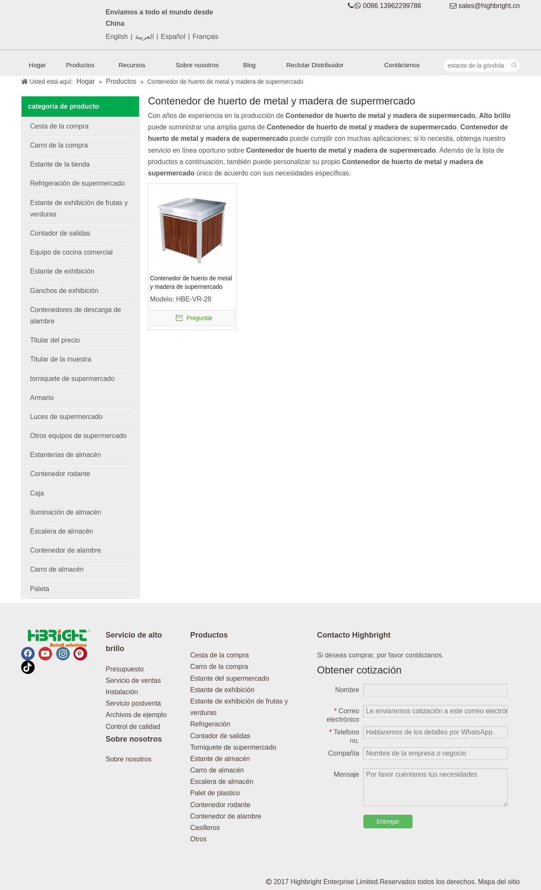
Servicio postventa (133, 703)
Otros (198, 839)
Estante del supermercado (229, 678)
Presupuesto (125, 669)
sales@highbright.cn (489, 5)
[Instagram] (63, 653)
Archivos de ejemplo (136, 714)
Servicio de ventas (133, 680)
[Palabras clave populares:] (513, 65)
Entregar (388, 821)
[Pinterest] (80, 653)
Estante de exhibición (222, 689)
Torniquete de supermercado (233, 747)
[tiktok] (28, 667)
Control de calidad (133, 726)
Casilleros (205, 827)
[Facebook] (28, 653)
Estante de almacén (220, 758)
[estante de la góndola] (476, 65)
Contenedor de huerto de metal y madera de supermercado (191, 282)
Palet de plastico (215, 793)
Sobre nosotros (129, 759)
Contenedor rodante (220, 804)
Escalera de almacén (221, 781)
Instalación (122, 692)
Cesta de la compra (219, 655)
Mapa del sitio (499, 881)
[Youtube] (45, 653)
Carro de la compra (219, 666)
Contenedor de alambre (225, 816)
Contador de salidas (220, 735)
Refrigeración (210, 724)
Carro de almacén (217, 770)
